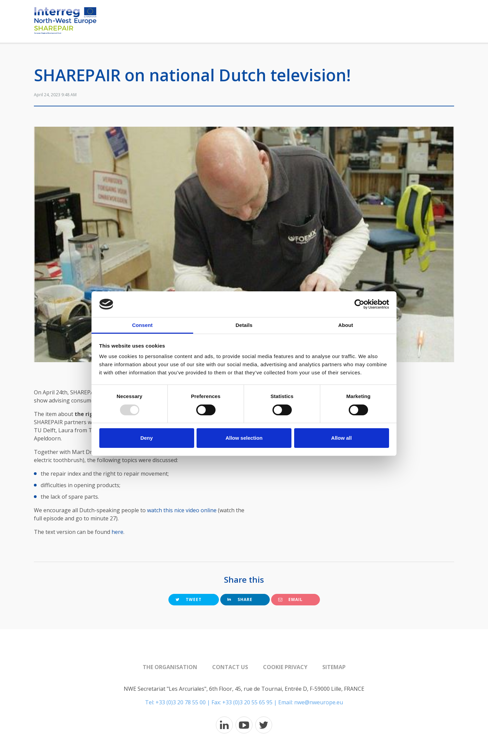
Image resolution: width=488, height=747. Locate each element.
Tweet (189, 599)
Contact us (230, 667)
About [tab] (345, 325)
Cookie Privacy (285, 667)
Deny (146, 438)
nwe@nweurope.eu (318, 702)
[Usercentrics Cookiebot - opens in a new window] (359, 304)
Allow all (341, 438)
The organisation (170, 667)
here (117, 532)
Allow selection (243, 438)
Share (239, 599)
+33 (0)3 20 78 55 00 (181, 702)
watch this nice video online (182, 510)
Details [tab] (244, 325)
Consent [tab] (142, 325)
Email (290, 599)
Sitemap (334, 667)
